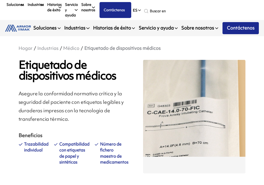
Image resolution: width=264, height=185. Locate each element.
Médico (71, 48)
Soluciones (15, 4)
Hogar (25, 48)
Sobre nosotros (88, 7)
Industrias (36, 4)
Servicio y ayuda (71, 9)
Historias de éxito (54, 7)
